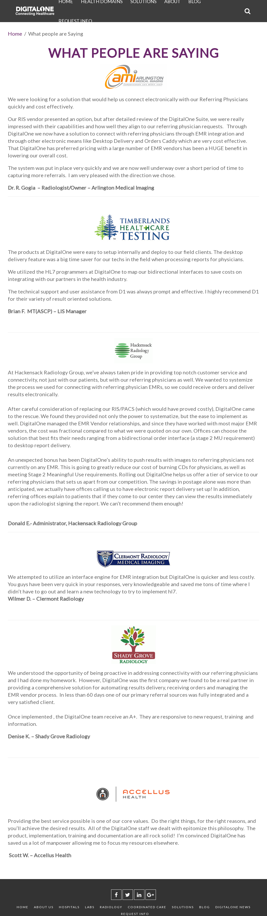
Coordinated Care (147, 907)
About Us (43, 907)
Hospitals (69, 907)
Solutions (183, 907)
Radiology (111, 907)
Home (15, 33)
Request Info (75, 21)
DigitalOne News (233, 907)
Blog (204, 907)
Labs (89, 907)
